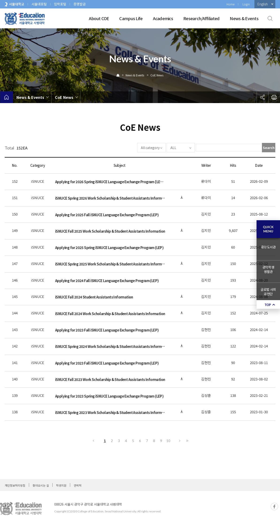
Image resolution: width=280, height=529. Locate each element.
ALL (159, 147)
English (262, 4)
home (6, 97)
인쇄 (274, 97)
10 (168, 441)
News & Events (244, 18)
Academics (163, 18)
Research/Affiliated (201, 18)
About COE (99, 18)
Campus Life (130, 18)
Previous (93, 440)
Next (180, 440)
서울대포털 (39, 4)
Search (269, 147)
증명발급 (79, 4)
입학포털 (60, 4)
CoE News (156, 75)
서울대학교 (16, 4)
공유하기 (262, 97)
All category (136, 147)
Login (246, 4)
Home (230, 4)
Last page (187, 440)
